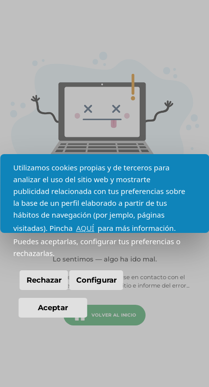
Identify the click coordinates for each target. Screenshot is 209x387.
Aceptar (53, 307)
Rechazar (44, 280)
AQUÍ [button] (85, 228)
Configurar (96, 280)
